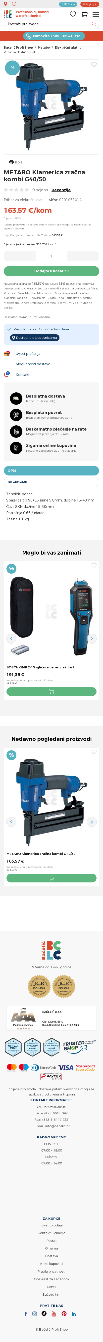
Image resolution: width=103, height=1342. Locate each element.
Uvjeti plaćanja (28, 353)
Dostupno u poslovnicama (36, 338)
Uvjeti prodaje (51, 1225)
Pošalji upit (90, 4)
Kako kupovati (51, 1264)
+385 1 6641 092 (54, 1113)
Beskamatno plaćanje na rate (56, 429)
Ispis (15, 162)
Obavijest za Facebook (51, 1279)
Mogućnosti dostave (33, 364)
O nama (51, 1248)
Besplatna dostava (45, 396)
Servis (51, 1287)
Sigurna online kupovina (51, 445)
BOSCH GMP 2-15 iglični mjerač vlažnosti (40, 667)
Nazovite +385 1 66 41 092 (56, 36)
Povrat (52, 1241)
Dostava (51, 1256)
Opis (12, 470)
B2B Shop (68, 4)
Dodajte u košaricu (51, 271)
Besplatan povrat (44, 412)
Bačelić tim (51, 1294)
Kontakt (23, 375)
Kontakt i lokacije (51, 1233)
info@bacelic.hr (57, 1126)
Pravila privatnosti (51, 1271)
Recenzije (61, 189)
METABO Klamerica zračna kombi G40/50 (40, 854)
